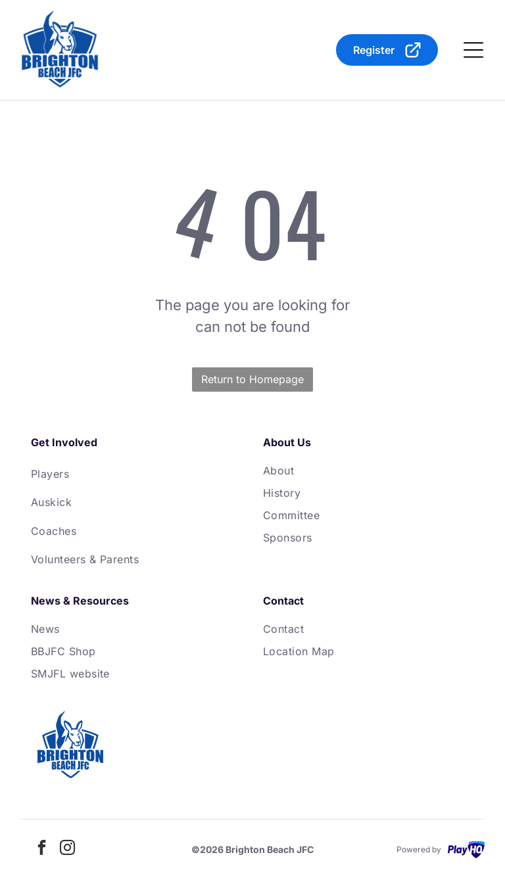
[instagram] (68, 849)
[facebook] (42, 849)
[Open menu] (473, 50)
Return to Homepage (252, 379)
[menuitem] (136, 473)
